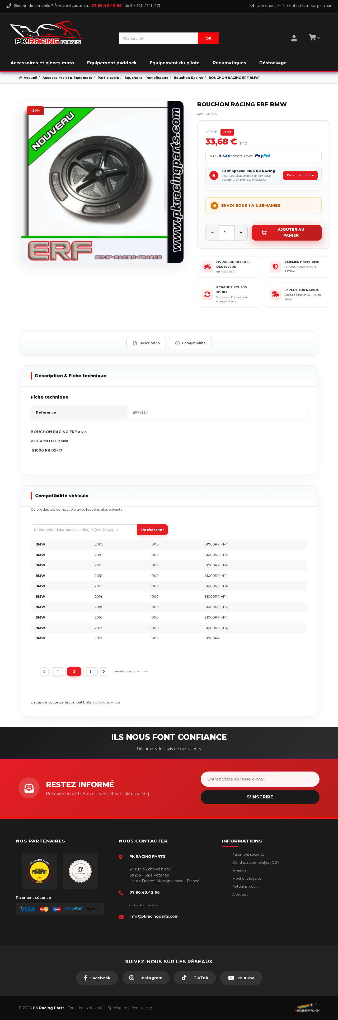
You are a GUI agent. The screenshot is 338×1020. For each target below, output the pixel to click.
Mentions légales (246, 878)
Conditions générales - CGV (255, 862)
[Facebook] (97, 978)
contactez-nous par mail (309, 5)
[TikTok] (195, 977)
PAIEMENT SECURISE (301, 262)
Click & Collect (244, 902)
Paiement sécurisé (248, 854)
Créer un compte (300, 175)
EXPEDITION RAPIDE (301, 290)
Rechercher (152, 530)
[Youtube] (241, 978)
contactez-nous (106, 702)
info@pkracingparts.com (154, 916)
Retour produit (245, 886)
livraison (239, 870)
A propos (240, 894)
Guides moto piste (248, 910)
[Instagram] (146, 977)
